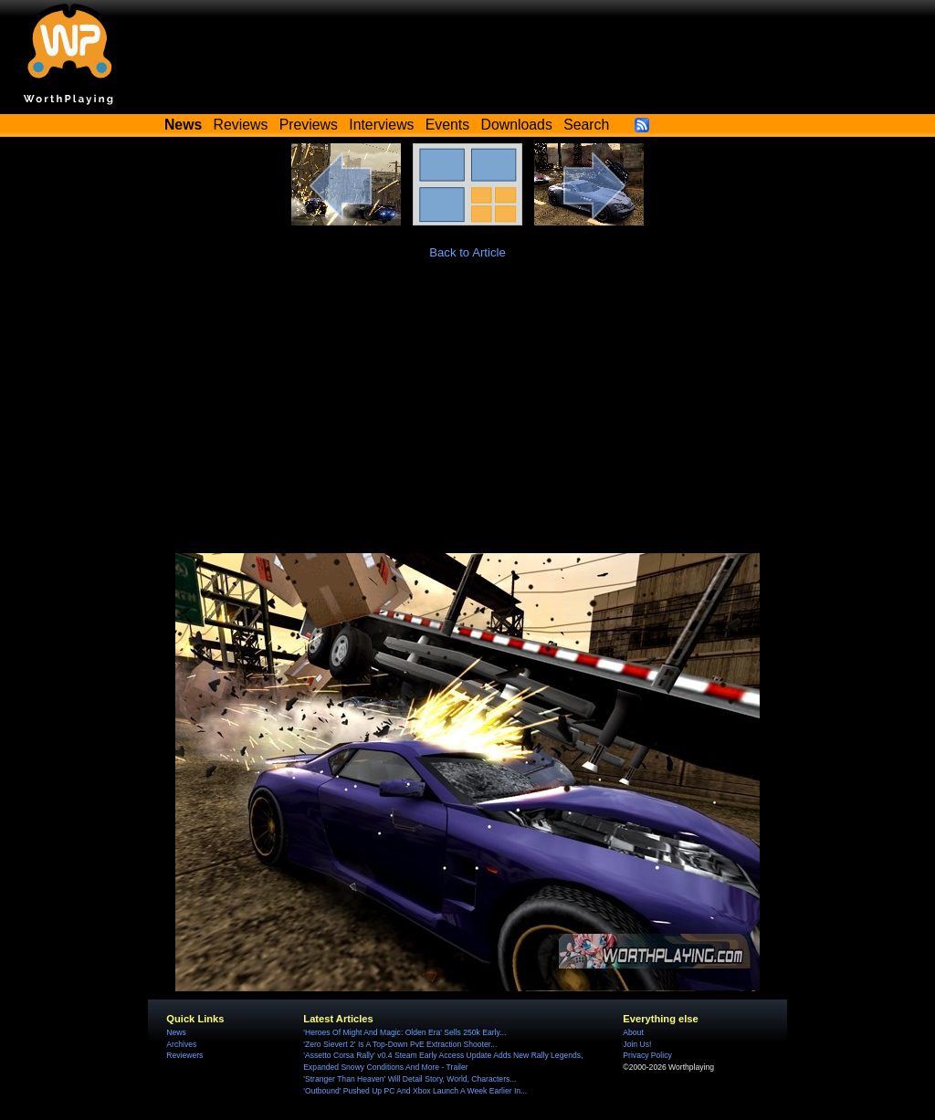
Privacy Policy (647, 1055)
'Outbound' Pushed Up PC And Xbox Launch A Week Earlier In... (415, 1090)
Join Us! (637, 1044)
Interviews (381, 124)
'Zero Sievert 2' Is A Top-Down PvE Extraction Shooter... (400, 1044)
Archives (181, 1044)
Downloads (516, 124)
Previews (308, 124)
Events (447, 124)
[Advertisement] (467, 416)
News (175, 1032)
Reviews (241, 124)
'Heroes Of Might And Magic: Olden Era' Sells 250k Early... (404, 1032)
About (633, 1032)
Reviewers (184, 1055)
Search (586, 124)
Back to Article (467, 252)
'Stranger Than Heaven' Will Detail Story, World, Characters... (409, 1078)
